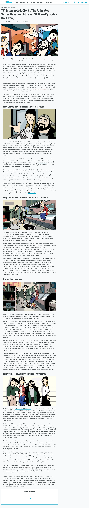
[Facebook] (61, 2)
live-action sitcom (30, 238)
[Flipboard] (68, 2)
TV (27, 2)
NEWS (16, 2)
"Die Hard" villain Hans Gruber (29, 331)
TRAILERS (32, 2)
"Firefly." (49, 266)
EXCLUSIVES (48, 2)
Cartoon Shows (12, 7)
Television (4, 7)
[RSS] (71, 2)
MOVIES (22, 2)
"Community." (32, 193)
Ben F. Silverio (6, 21)
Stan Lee (12, 369)
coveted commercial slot (39, 89)
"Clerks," (37, 83)
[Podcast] (74, 2)
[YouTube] (66, 2)
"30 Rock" (44, 346)
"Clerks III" (27, 467)
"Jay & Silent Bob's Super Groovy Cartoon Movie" (38, 435)
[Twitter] (63, 2)
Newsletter (82, 2)
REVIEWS (40, 2)
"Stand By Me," (43, 163)
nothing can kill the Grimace (23, 409)
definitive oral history (24, 234)
